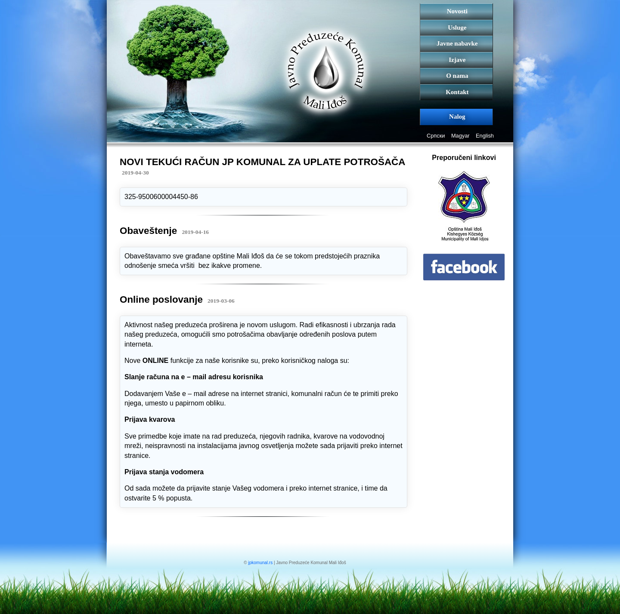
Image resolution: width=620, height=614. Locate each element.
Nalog (457, 116)
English (485, 135)
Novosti (457, 11)
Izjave (457, 59)
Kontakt (457, 92)
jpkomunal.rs (260, 562)
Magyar (460, 135)
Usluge (457, 27)
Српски (436, 135)
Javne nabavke (457, 43)
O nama (457, 75)
